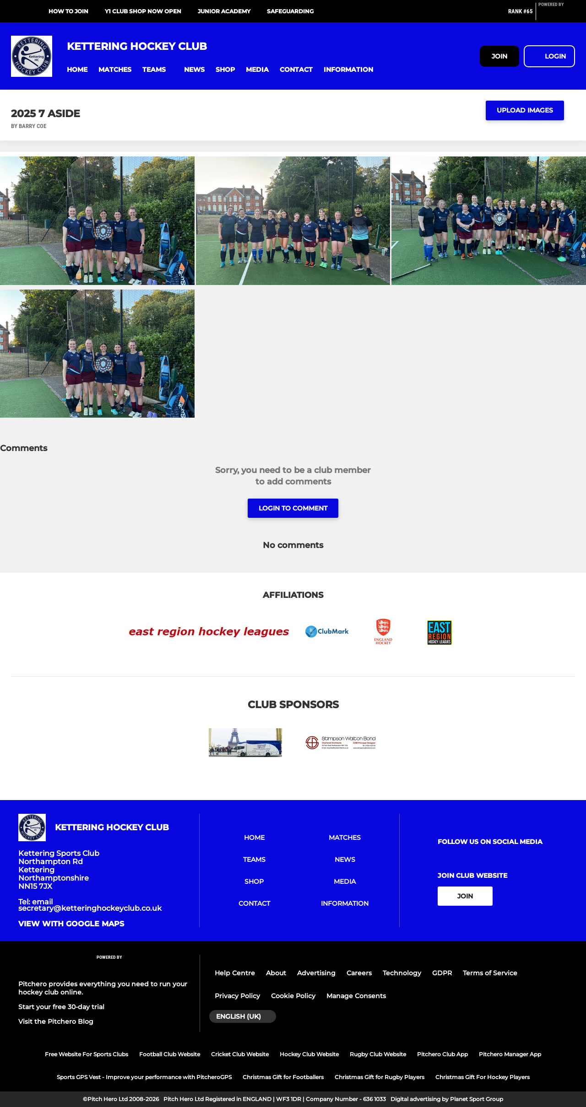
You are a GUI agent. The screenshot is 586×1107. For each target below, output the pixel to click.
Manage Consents (356, 996)
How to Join (68, 11)
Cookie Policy (293, 996)
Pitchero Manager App (510, 1054)
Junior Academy (224, 11)
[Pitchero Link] (556, 15)
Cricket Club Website (240, 1054)
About (276, 973)
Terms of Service (490, 973)
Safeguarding (290, 11)
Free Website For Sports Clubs (86, 1054)
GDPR (442, 973)
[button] (77, 70)
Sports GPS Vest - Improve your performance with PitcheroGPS (144, 1077)
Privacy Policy (237, 996)
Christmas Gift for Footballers (283, 1077)
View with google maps (71, 924)
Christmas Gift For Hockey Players (482, 1077)
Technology (402, 973)
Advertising (316, 973)
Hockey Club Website (309, 1054)
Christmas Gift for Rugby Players (379, 1077)
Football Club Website (169, 1054)
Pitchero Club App (442, 1054)
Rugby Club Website (378, 1054)
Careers (359, 973)
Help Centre (235, 973)
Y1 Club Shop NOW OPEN (143, 11)
